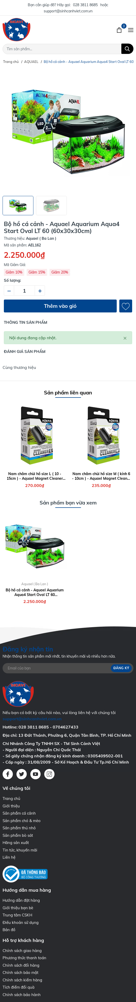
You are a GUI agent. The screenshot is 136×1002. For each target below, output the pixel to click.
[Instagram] (49, 774)
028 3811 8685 (85, 5)
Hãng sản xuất (16, 842)
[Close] (125, 338)
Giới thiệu (11, 806)
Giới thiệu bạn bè (18, 907)
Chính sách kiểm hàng (22, 980)
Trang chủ (11, 798)
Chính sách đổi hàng (21, 965)
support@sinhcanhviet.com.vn (68, 11)
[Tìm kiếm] (127, 49)
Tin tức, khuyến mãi (20, 850)
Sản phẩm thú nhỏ (19, 827)
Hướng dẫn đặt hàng (21, 900)
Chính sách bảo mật (20, 972)
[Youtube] (35, 774)
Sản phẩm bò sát (18, 835)
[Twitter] (21, 774)
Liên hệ (9, 857)
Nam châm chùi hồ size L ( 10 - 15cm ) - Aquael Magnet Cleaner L (35, 476)
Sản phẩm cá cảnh (19, 813)
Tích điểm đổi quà (18, 987)
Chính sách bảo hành (22, 994)
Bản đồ (9, 929)
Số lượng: (12, 280)
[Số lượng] (24, 290)
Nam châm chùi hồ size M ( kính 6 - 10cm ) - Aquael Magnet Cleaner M (101, 476)
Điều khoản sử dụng (21, 922)
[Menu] (130, 29)
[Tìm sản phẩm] (68, 49)
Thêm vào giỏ (60, 306)
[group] (68, 130)
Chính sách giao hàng (22, 950)
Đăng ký (121, 668)
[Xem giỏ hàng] (119, 29)
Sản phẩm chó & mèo (22, 820)
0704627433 (65, 727)
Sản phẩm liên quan (68, 392)
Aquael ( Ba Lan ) (34, 584)
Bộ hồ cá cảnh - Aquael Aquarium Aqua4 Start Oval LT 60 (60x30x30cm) (35, 592)
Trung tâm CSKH (17, 915)
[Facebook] (8, 774)
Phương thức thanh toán (24, 957)
